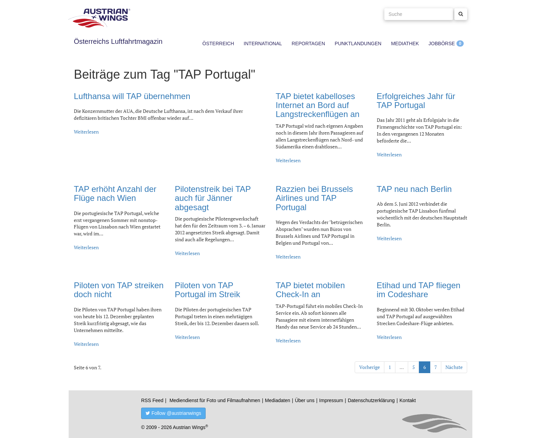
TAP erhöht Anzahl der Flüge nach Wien (115, 193)
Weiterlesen (86, 131)
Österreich (218, 43)
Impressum (331, 400)
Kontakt (408, 400)
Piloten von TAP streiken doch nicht (119, 290)
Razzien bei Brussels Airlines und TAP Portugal (314, 198)
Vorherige (369, 367)
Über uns (305, 400)
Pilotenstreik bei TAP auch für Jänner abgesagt (213, 198)
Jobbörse (442, 43)
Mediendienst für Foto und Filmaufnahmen (214, 400)
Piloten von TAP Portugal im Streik (207, 290)
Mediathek (405, 43)
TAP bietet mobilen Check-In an (310, 290)
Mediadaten (277, 400)
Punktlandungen (358, 43)
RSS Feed (152, 400)
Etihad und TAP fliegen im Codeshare (419, 290)
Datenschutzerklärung (371, 400)
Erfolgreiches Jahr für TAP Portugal (416, 100)
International (263, 43)
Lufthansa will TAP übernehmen (132, 96)
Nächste (454, 367)
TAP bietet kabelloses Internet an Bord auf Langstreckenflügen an (318, 105)
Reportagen (308, 43)
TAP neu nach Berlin (414, 189)
